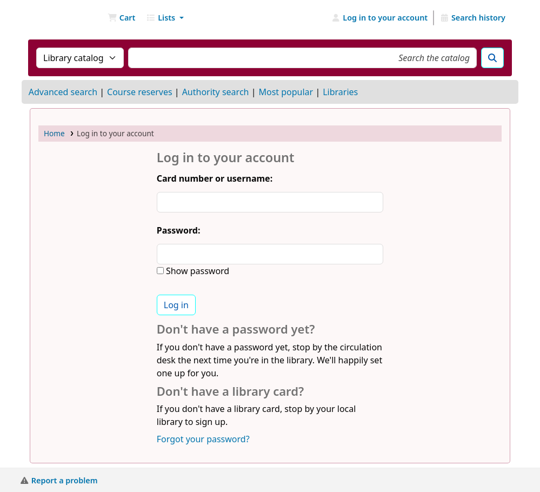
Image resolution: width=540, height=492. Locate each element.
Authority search (215, 92)
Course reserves (139, 92)
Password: (179, 230)
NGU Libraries (57, 17)
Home (54, 133)
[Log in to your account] (379, 18)
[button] (121, 18)
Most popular (285, 92)
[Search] (492, 58)
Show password (196, 271)
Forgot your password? (203, 439)
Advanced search (63, 92)
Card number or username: (214, 178)
